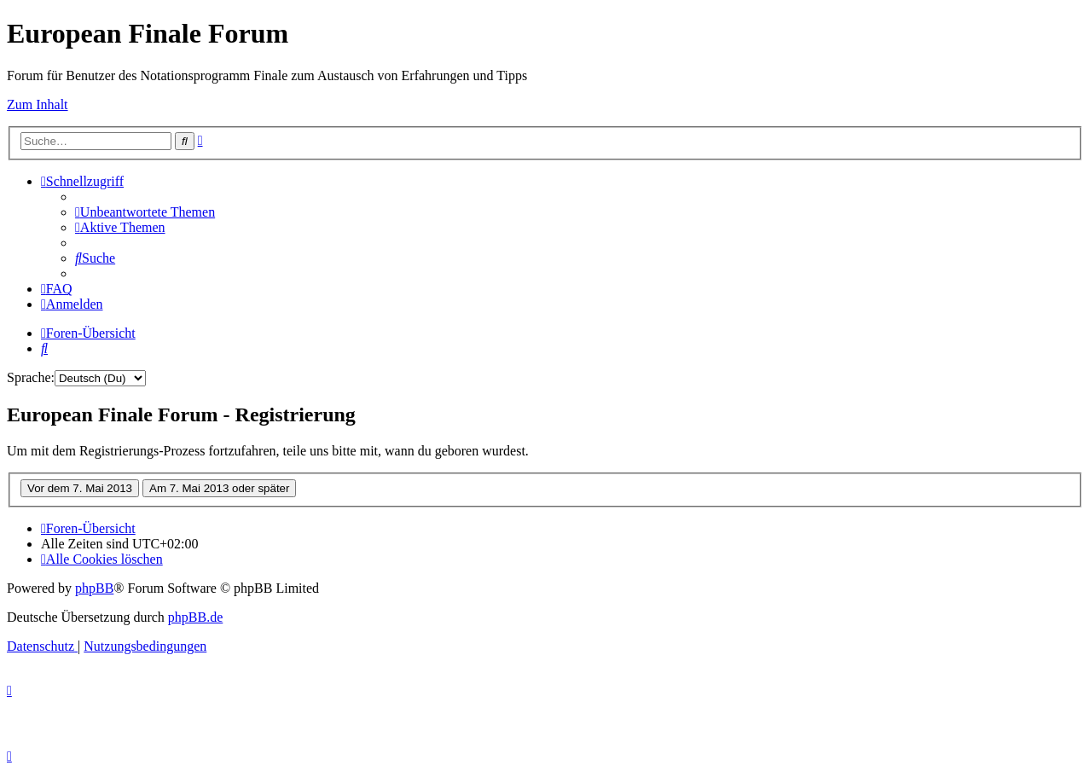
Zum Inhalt (37, 104)
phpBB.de (195, 617)
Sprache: (31, 377)
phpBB (94, 588)
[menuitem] (145, 212)
